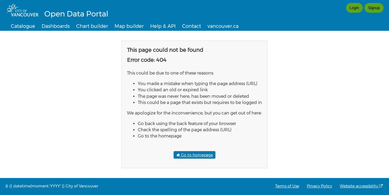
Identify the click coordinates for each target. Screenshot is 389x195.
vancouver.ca (223, 26)
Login (354, 8)
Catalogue (23, 26)
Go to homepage (194, 155)
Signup (374, 8)
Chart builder (92, 26)
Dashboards (56, 26)
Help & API (163, 26)
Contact (191, 26)
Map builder (129, 26)
